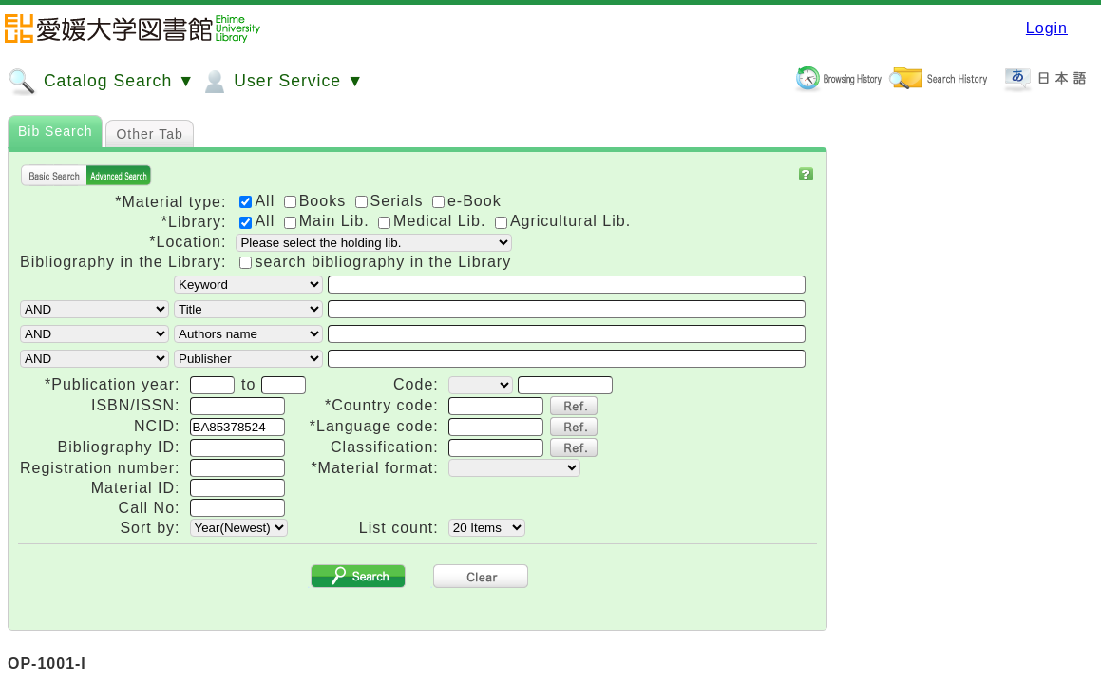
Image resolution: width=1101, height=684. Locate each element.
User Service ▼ (281, 81)
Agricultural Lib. (563, 221)
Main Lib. (329, 221)
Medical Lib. (434, 221)
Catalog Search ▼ (101, 81)
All (259, 221)
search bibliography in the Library (383, 262)
